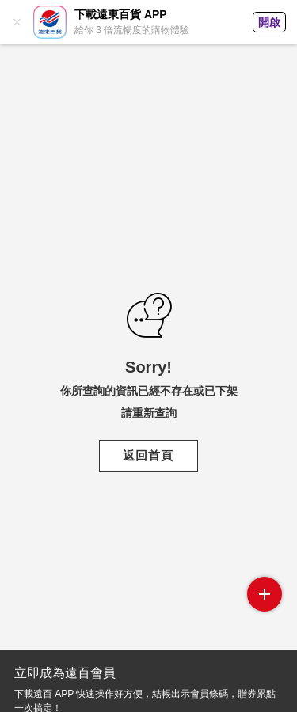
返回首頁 (148, 455)
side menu (264, 594)
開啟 (269, 22)
